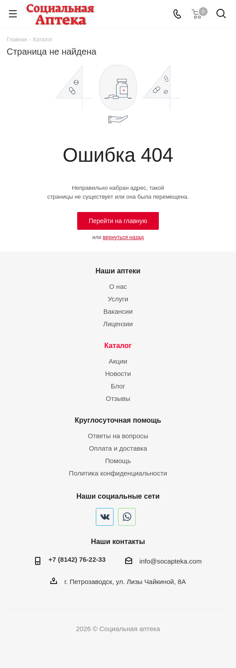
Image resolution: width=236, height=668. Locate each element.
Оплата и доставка (118, 448)
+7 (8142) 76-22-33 (77, 559)
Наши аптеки (117, 271)
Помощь (118, 460)
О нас (118, 286)
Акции (118, 361)
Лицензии (118, 324)
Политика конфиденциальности (118, 473)
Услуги (118, 299)
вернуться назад (123, 237)
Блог (118, 386)
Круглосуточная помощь (118, 420)
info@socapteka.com (170, 561)
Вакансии (118, 311)
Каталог (118, 345)
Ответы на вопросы (118, 436)
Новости (118, 373)
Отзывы (118, 398)
